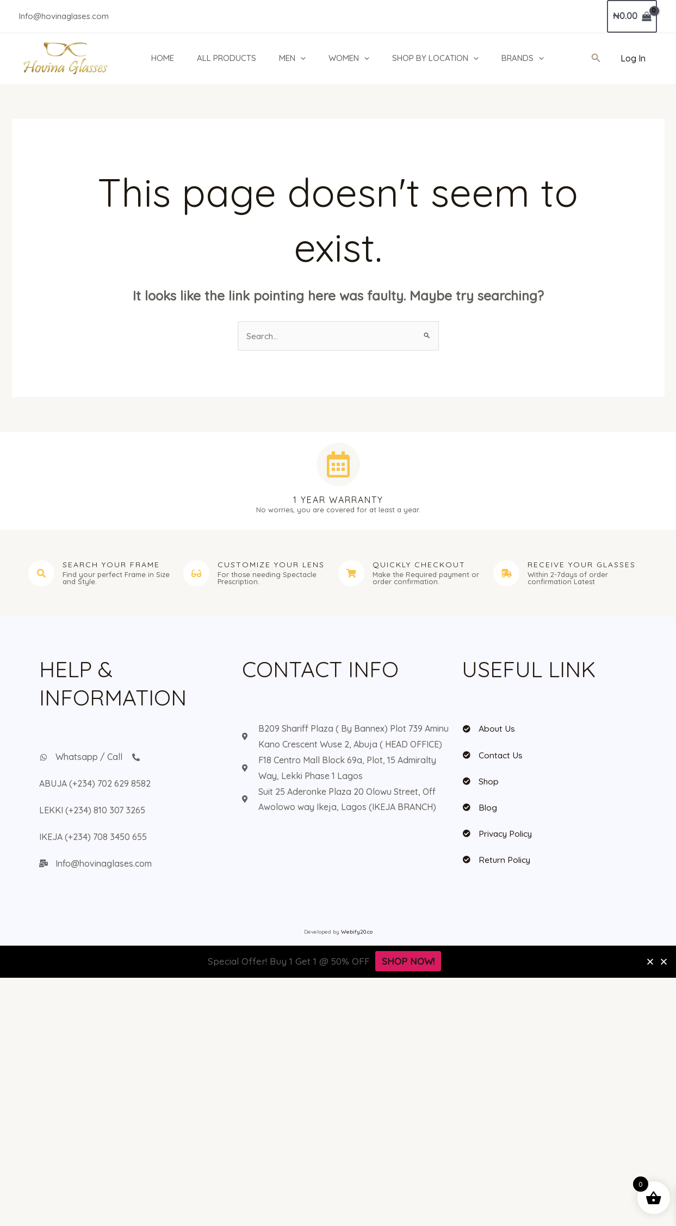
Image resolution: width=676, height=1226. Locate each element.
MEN (294, 58)
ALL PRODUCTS (226, 58)
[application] (302, 58)
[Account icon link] (633, 58)
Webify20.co (357, 932)
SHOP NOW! (408, 961)
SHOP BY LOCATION (440, 58)
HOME (161, 58)
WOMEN (352, 58)
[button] (596, 58)
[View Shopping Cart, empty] (632, 16)
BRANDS (529, 58)
